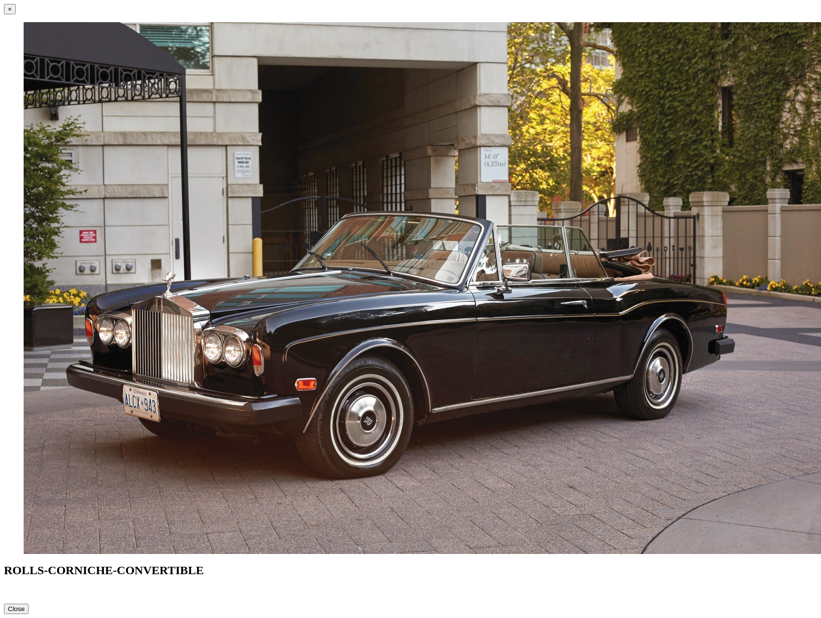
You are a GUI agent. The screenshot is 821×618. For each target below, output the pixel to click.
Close (16, 609)
